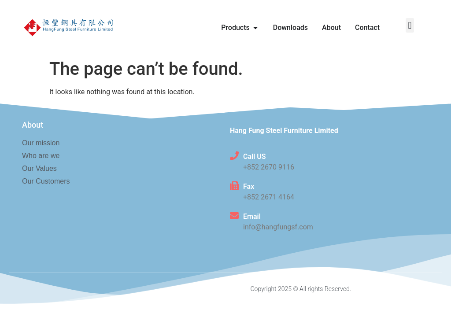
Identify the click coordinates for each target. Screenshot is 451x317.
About (32, 124)
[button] (410, 25)
